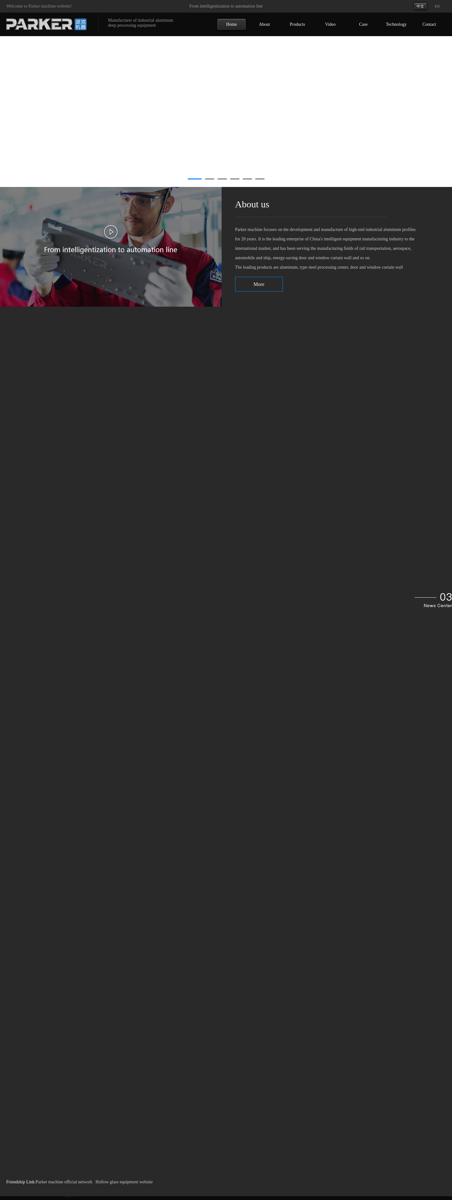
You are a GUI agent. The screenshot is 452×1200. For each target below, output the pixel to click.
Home (231, 24)
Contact (429, 24)
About (264, 24)
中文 (420, 6)
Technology (396, 24)
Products (297, 24)
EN (437, 6)
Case (363, 24)
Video (330, 24)
